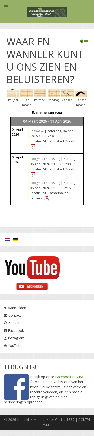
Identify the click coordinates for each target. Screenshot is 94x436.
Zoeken (12, 322)
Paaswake (37, 131)
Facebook (14, 330)
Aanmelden (15, 307)
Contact (12, 315)
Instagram (14, 338)
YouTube (13, 345)
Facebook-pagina (69, 376)
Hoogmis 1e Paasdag (45, 159)
